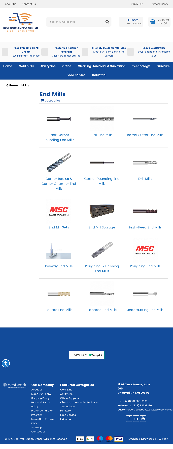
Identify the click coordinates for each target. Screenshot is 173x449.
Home (7, 66)
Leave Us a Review (42, 419)
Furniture (163, 66)
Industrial (99, 75)
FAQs (34, 423)
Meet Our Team (41, 394)
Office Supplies (69, 398)
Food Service (76, 75)
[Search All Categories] (78, 22)
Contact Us (29, 4)
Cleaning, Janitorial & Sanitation (102, 66)
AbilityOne (48, 66)
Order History (157, 4)
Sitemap (36, 427)
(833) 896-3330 (142, 405)
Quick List (134, 4)
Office (66, 66)
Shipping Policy (40, 398)
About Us (10, 4)
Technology (141, 66)
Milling (25, 85)
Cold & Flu (26, 66)
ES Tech (163, 438)
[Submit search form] (107, 22)
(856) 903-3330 (137, 401)
